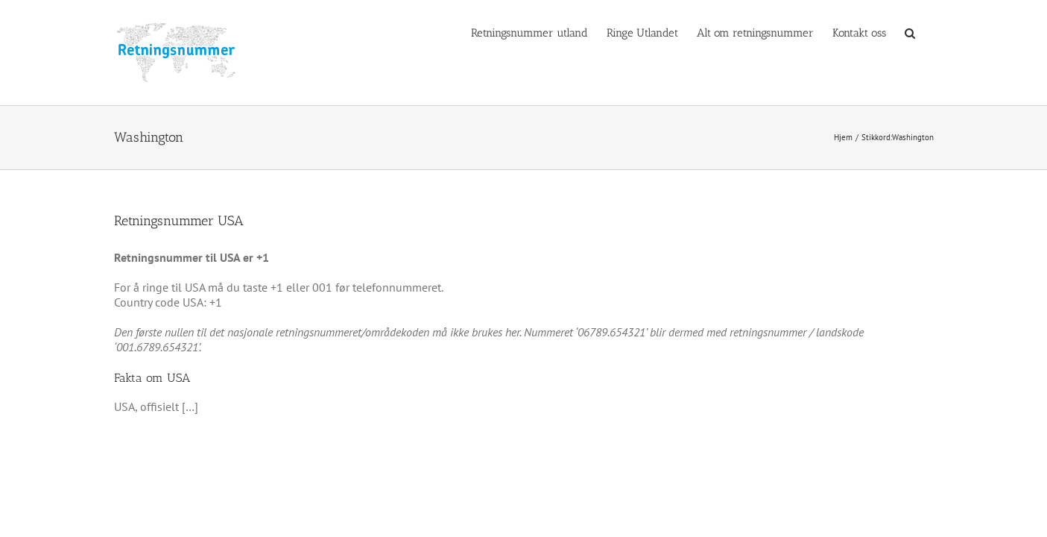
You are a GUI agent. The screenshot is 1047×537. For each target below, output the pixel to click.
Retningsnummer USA (179, 221)
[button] (928, 32)
